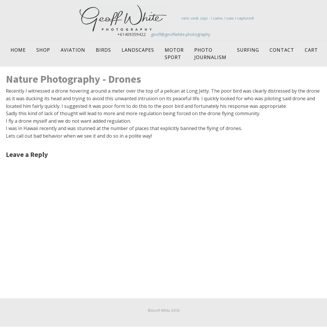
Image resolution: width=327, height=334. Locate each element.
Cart (311, 50)
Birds (103, 50)
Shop (43, 50)
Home (18, 50)
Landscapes (138, 50)
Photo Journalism (210, 54)
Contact (282, 50)
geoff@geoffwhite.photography (180, 34)
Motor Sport (174, 54)
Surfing (248, 50)
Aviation (73, 50)
